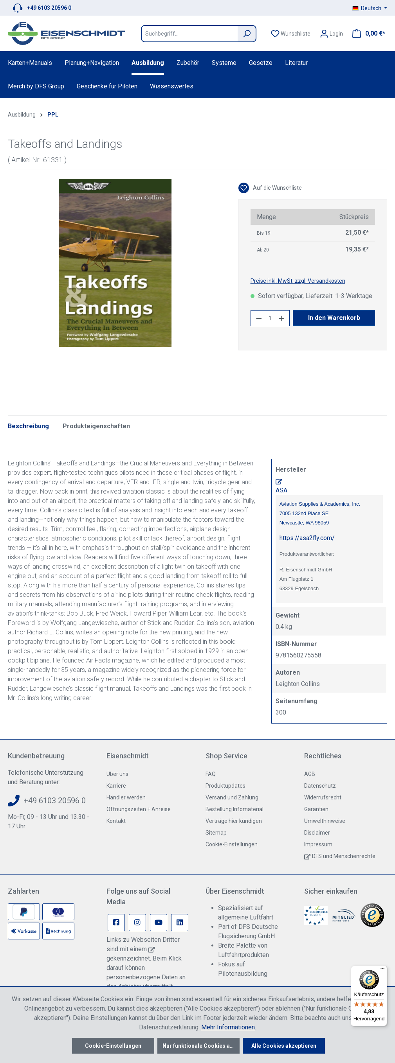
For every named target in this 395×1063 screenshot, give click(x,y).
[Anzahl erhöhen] (282, 318)
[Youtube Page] (158, 922)
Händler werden (126, 797)
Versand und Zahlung (232, 797)
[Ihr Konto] (331, 33)
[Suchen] (247, 33)
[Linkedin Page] (179, 922)
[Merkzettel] (290, 33)
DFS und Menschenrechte (343, 856)
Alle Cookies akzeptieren (283, 1046)
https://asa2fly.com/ (307, 538)
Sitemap (216, 833)
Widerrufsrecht (322, 797)
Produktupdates (225, 786)
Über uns (117, 774)
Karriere (116, 786)
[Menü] (382, 970)
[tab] (28, 426)
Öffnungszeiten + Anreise (138, 809)
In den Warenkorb (334, 317)
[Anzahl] (270, 318)
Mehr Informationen (228, 1027)
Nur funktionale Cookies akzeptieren (201, 1046)
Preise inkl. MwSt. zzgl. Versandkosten (298, 281)
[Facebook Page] (116, 922)
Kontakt (116, 821)
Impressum (318, 844)
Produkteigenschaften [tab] (96, 426)
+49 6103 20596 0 (49, 8)
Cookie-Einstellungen (232, 844)
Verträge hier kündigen (234, 821)
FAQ (211, 774)
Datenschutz (320, 786)
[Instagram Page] (137, 922)
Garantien (316, 809)
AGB (309, 774)
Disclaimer (317, 833)
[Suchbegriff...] (189, 33)
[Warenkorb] (366, 33)
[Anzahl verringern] (259, 318)
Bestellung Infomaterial (234, 809)
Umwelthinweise (324, 821)
